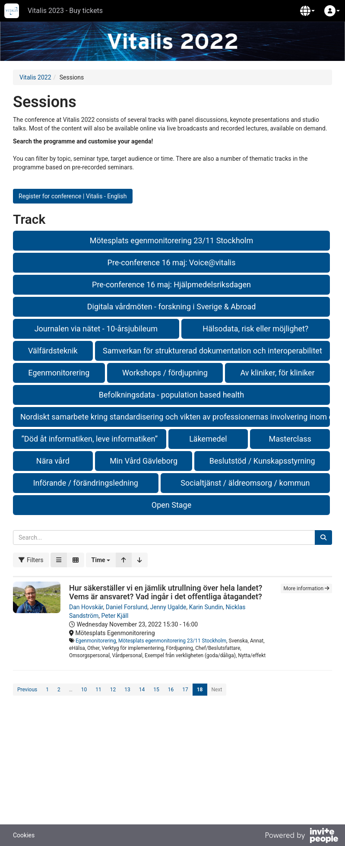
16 (171, 690)
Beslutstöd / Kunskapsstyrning (262, 460)
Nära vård (53, 460)
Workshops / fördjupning (165, 372)
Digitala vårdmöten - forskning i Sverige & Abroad (171, 306)
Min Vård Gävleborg (143, 460)
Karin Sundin (206, 607)
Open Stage (171, 504)
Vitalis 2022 (35, 77)
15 (156, 690)
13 (127, 690)
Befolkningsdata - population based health (171, 394)
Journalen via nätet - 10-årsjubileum (96, 328)
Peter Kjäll (114, 615)
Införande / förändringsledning (85, 482)
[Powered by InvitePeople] (301, 836)
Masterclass (290, 438)
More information (306, 588)
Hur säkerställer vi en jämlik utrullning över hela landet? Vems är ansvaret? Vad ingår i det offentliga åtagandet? (165, 592)
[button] (307, 11)
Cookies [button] (24, 835)
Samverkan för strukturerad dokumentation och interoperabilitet (212, 350)
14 (142, 690)
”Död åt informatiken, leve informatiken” (89, 438)
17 (185, 690)
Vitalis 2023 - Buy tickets (65, 10)
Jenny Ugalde (168, 607)
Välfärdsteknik (53, 350)
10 (84, 690)
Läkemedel (208, 438)
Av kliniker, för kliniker (278, 372)
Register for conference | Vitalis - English (73, 196)
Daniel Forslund (127, 607)
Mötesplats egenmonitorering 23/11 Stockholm (171, 240)
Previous (27, 690)
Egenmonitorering (58, 372)
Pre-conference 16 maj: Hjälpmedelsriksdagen (171, 284)
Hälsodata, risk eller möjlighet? (255, 328)
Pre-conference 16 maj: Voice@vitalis (172, 262)
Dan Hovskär (86, 607)
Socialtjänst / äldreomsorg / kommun (245, 482)
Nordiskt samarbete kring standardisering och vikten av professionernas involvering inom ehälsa (175, 416)
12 (113, 690)
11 (98, 690)
